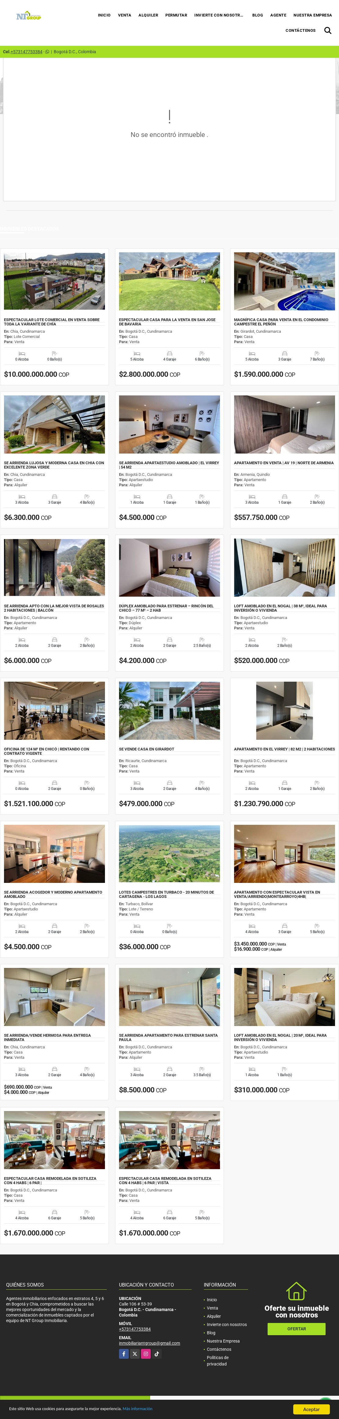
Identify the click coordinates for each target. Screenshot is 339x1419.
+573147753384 (26, 51)
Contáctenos (301, 30)
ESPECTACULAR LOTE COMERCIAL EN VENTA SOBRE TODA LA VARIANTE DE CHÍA (51, 322)
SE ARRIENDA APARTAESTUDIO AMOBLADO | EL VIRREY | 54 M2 (169, 465)
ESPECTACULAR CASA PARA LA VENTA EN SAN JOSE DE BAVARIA (167, 322)
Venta (125, 15)
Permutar (176, 15)
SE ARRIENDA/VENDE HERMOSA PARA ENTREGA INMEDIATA (47, 1037)
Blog (257, 15)
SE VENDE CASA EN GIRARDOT (146, 749)
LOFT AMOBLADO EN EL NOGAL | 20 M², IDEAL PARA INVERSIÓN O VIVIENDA (280, 1037)
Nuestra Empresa (313, 15)
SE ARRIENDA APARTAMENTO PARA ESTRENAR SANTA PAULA (168, 1037)
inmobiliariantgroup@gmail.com (149, 1343)
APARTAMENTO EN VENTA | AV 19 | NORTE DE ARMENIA (284, 463)
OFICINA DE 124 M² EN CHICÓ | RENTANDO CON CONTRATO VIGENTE (46, 751)
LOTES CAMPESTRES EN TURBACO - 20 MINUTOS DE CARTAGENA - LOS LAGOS (166, 894)
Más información (162, 1410)
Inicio (104, 15)
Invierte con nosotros (220, 15)
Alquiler (148, 15)
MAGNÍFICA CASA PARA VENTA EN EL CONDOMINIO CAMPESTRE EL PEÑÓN (281, 322)
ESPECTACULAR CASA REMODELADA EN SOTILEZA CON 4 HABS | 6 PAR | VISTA (165, 1180)
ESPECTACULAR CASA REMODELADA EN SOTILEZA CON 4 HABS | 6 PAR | (50, 1180)
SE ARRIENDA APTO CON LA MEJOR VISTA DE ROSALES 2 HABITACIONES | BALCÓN (54, 608)
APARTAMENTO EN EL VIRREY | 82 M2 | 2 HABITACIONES (284, 749)
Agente (278, 15)
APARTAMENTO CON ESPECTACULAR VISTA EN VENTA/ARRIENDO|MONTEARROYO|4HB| (277, 894)
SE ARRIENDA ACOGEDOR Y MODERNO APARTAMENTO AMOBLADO (53, 894)
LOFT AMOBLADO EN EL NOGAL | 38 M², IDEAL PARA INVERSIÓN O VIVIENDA (280, 608)
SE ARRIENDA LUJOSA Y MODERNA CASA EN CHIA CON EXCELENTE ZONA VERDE (54, 465)
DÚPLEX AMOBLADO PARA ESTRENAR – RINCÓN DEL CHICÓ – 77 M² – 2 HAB (166, 608)
